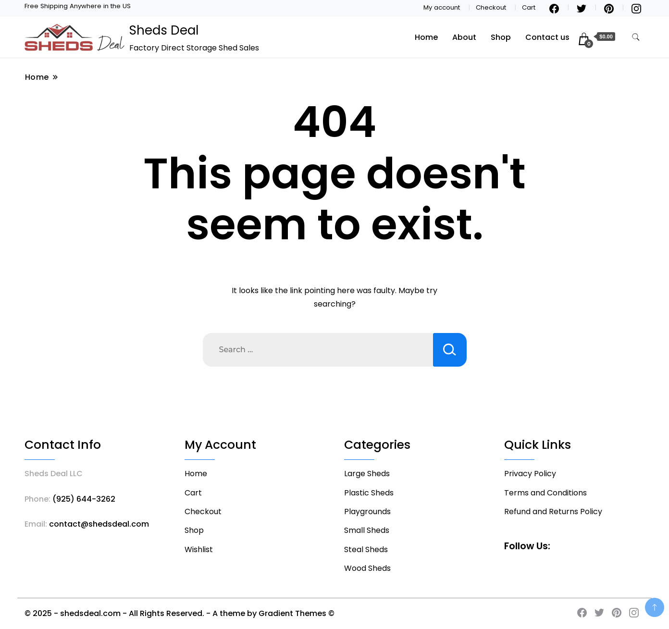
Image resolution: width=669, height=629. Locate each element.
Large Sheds (367, 473)
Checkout (491, 7)
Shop (501, 37)
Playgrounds (367, 511)
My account (441, 7)
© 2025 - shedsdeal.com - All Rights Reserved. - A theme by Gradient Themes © (179, 613)
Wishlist (199, 549)
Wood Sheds (367, 568)
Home (426, 37)
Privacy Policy (530, 473)
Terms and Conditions (545, 492)
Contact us (547, 37)
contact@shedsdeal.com (99, 524)
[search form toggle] (635, 37)
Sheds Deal (163, 30)
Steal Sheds (366, 549)
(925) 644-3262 (83, 499)
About (464, 37)
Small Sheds (366, 530)
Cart (528, 7)
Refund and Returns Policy (553, 511)
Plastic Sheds (369, 492)
